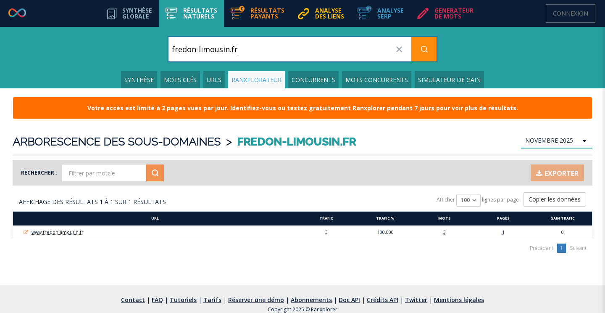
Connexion (570, 13)
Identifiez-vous (253, 108)
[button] (191, 13)
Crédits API (382, 300)
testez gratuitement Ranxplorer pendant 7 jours (360, 108)
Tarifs (212, 300)
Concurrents (313, 80)
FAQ (157, 300)
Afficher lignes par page (478, 200)
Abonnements (311, 300)
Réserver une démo (256, 300)
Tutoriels (183, 300)
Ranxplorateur (256, 80)
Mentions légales (459, 300)
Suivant (578, 248)
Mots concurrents (376, 80)
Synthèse (139, 80)
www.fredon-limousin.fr (58, 232)
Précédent (541, 248)
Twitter (416, 300)
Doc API (349, 300)
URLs (214, 80)
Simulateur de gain (449, 80)
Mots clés (180, 80)
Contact (133, 300)
